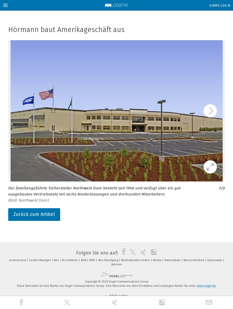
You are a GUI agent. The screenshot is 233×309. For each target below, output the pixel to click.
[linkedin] (162, 302)
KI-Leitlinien (70, 260)
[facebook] (22, 302)
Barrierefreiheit (194, 260)
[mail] (209, 302)
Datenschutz (173, 260)
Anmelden (219, 5)
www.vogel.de (206, 286)
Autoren (116, 264)
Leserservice (18, 260)
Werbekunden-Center (136, 260)
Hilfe (92, 260)
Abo (57, 260)
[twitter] (68, 302)
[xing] (115, 302)
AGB (84, 260)
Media (157, 260)
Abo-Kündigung (108, 260)
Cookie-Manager (40, 260)
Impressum (215, 260)
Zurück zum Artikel (34, 214)
